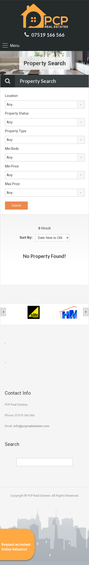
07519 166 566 (48, 35)
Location (11, 96)
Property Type (15, 131)
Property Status (17, 113)
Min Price (12, 166)
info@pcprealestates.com (31, 426)
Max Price (12, 184)
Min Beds (12, 149)
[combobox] (45, 105)
